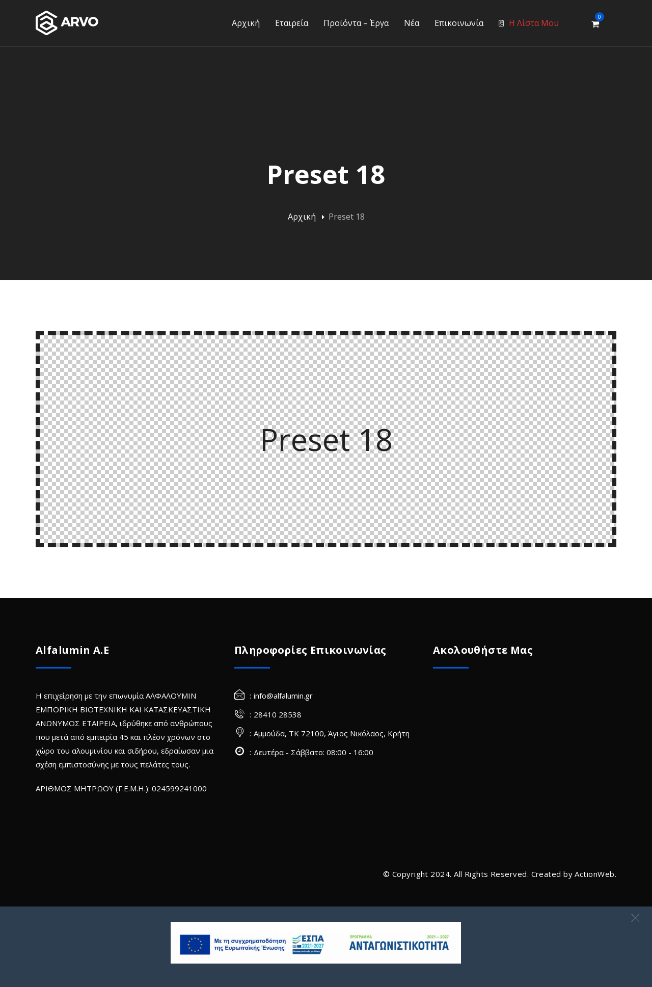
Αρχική (302, 216)
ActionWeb (594, 874)
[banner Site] (316, 943)
